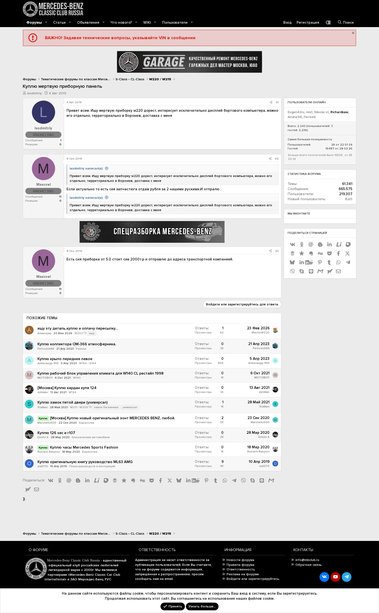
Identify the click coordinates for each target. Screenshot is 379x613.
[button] (46, 22)
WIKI (147, 22)
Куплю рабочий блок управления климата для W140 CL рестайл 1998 (100, 373)
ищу (92, 333)
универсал (130, 407)
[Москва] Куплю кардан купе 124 (66, 387)
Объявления (88, 22)
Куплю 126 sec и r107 (56, 432)
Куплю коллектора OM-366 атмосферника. (76, 344)
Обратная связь (308, 565)
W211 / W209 (79, 407)
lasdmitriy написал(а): (86, 168)
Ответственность (240, 569)
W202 (78, 333)
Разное (81, 349)
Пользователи (175, 22)
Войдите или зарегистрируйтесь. (253, 579)
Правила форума (240, 565)
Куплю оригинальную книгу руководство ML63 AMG (85, 461)
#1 (277, 102)
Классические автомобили (91, 437)
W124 (72, 392)
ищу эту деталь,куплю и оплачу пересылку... (77, 328)
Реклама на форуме (242, 574)
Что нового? (121, 22)
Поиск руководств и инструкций (92, 466)
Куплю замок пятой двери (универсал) (72, 402)
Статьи (59, 22)
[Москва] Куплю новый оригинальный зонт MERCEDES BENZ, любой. (112, 418)
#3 (277, 251)
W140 (77, 378)
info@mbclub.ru (307, 560)
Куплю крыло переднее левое (64, 358)
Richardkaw (339, 112)
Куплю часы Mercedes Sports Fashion (84, 447)
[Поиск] (345, 22)
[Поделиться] (271, 102)
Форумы (34, 22)
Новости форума (240, 560)
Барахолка (86, 423)
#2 (277, 159)
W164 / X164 (87, 363)
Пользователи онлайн (307, 102)
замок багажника (106, 407)
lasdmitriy (34, 93)
